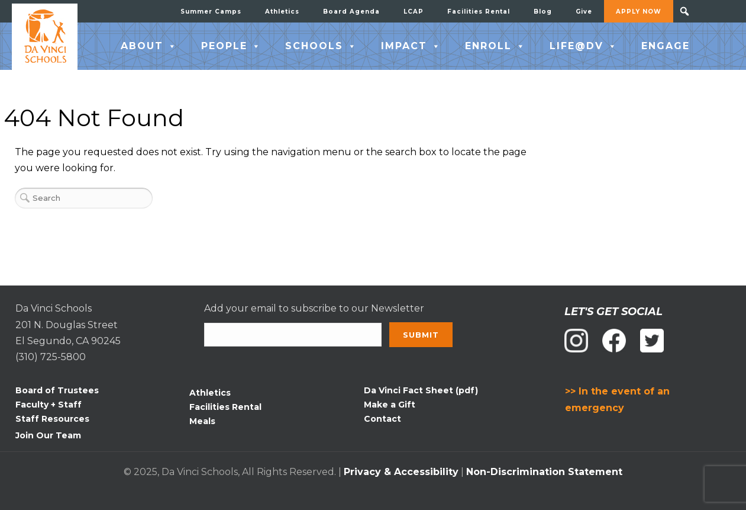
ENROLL (495, 46)
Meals (202, 421)
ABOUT (149, 46)
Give (584, 11)
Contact (382, 418)
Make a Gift (389, 404)
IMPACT (411, 46)
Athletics (282, 11)
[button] (684, 11)
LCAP (413, 11)
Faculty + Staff (48, 404)
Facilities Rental (478, 11)
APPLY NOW (638, 11)
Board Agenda (351, 11)
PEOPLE (231, 46)
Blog (543, 11)
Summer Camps (210, 11)
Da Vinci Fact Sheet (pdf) (421, 390)
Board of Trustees (57, 390)
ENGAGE (665, 46)
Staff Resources (52, 418)
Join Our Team (48, 435)
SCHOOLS (321, 46)
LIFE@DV (584, 46)
